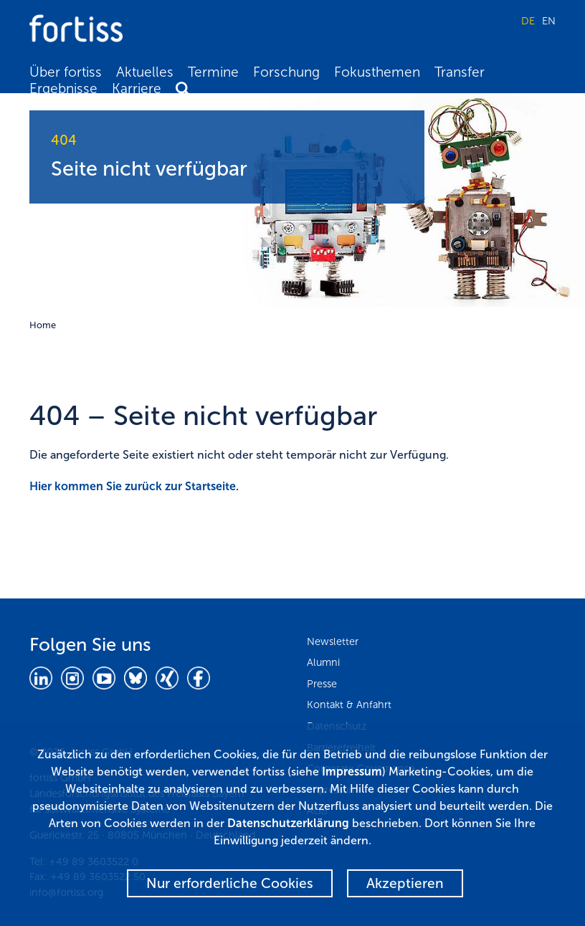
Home (42, 325)
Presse (322, 683)
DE (528, 20)
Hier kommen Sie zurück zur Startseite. (134, 486)
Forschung (286, 72)
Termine (213, 72)
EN (549, 20)
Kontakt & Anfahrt (349, 704)
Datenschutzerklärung (288, 823)
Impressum (352, 771)
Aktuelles (144, 72)
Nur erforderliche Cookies (229, 883)
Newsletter (332, 641)
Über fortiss (65, 72)
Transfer (459, 72)
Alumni (323, 662)
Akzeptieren (405, 883)
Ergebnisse (63, 88)
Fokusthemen (377, 72)
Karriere (136, 88)
